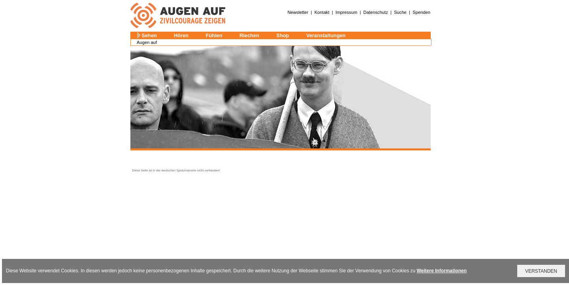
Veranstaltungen (326, 35)
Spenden (421, 12)
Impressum (346, 12)
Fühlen (214, 35)
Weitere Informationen (442, 271)
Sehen (148, 35)
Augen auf (147, 42)
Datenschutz (376, 12)
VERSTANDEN (541, 271)
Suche (400, 12)
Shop (282, 35)
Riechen (249, 35)
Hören (181, 35)
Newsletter (297, 12)
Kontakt (322, 12)
